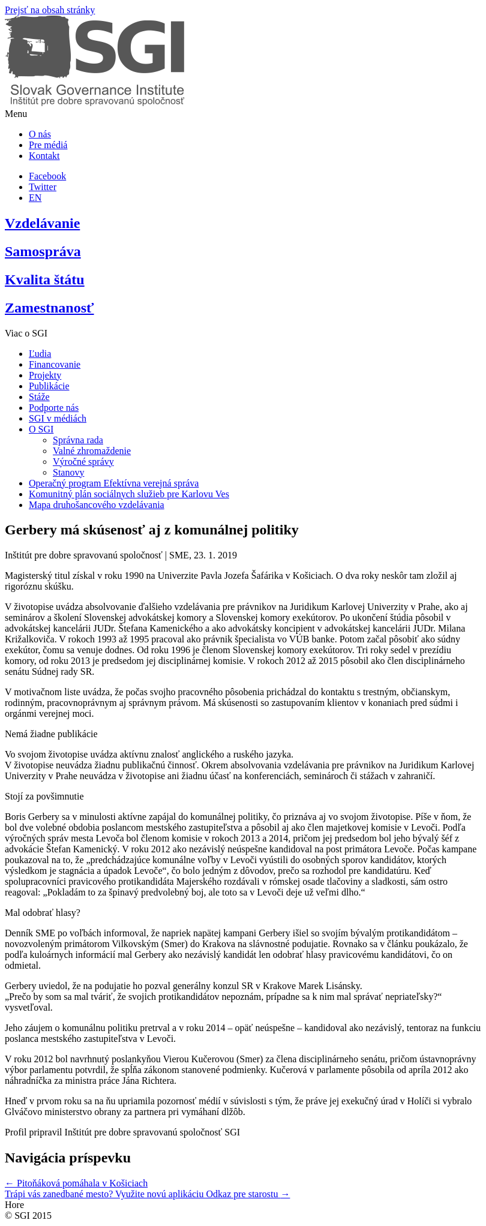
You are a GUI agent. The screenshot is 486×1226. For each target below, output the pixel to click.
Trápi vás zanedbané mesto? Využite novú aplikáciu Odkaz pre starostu (147, 1194)
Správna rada (78, 440)
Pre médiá (48, 145)
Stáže (39, 397)
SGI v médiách (57, 418)
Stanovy (68, 472)
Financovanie (54, 364)
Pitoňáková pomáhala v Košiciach (76, 1183)
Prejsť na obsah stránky (50, 10)
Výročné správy (83, 461)
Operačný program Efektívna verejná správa (114, 483)
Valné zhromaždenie (92, 451)
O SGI (41, 429)
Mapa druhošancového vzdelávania (96, 505)
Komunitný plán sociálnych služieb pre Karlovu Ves (129, 494)
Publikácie (49, 386)
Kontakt (44, 156)
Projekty (45, 375)
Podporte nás (54, 407)
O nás (40, 134)
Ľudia (40, 353)
